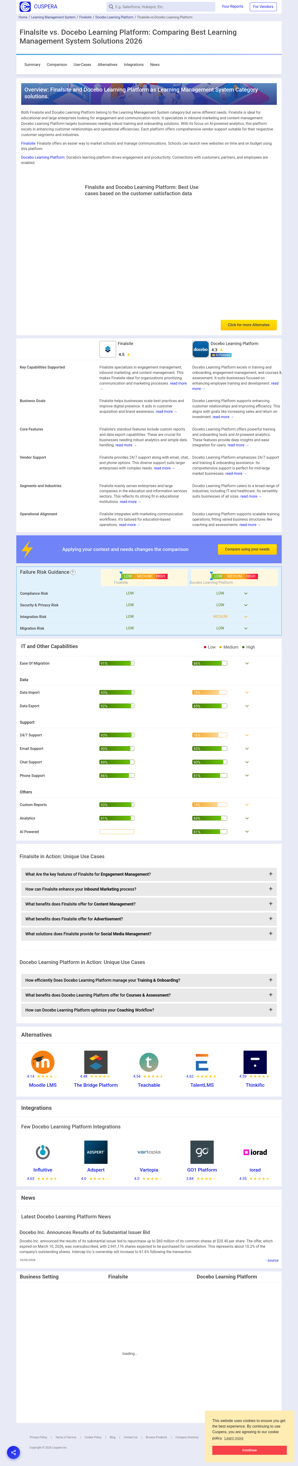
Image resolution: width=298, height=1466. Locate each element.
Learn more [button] (234, 1438)
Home (23, 17)
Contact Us (131, 1437)
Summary (32, 64)
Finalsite (85, 17)
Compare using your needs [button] (247, 549)
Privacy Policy (38, 1437)
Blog (112, 1437)
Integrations (134, 64)
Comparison (57, 64)
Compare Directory (187, 1437)
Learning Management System (53, 17)
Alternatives (108, 64)
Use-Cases (82, 64)
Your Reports (232, 6)
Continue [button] (249, 1450)
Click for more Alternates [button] (249, 325)
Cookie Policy (93, 1437)
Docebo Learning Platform (114, 17)
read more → (166, 411)
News (154, 64)
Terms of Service (65, 1437)
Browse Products (156, 1437)
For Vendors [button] (263, 6)
